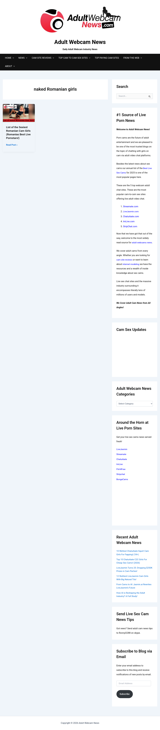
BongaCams (122, 483)
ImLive (119, 468)
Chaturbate (121, 463)
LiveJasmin (122, 453)
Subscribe (124, 698)
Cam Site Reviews (43, 58)
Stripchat (120, 478)
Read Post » (12, 145)
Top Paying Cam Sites (107, 58)
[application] (12, 58)
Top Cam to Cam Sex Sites (74, 58)
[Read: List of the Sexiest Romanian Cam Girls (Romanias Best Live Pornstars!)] (19, 112)
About (10, 66)
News (22, 58)
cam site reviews (124, 264)
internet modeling (131, 268)
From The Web (132, 58)
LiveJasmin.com (131, 211)
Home (9, 58)
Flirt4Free (121, 473)
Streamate (121, 458)
